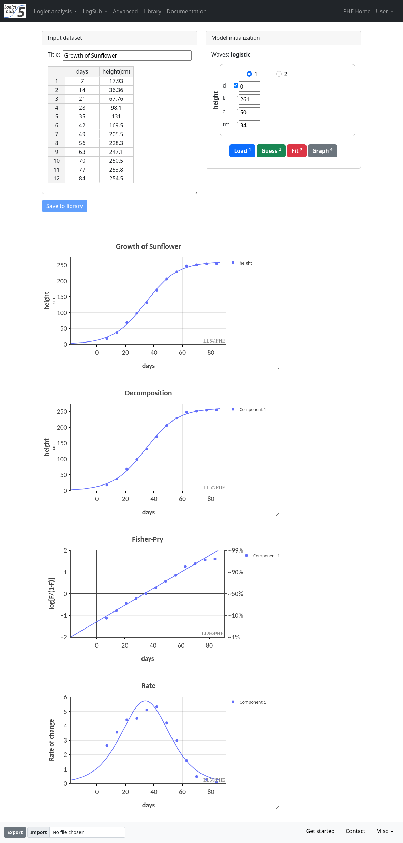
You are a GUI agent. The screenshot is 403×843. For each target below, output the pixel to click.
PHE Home (357, 11)
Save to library (64, 206)
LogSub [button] (93, 11)
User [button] (382, 11)
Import (38, 832)
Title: (54, 54)
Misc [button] (382, 831)
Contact (355, 831)
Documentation (187, 11)
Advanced (125, 11)
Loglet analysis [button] (53, 11)
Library (152, 11)
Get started (320, 831)
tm (226, 124)
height (215, 100)
